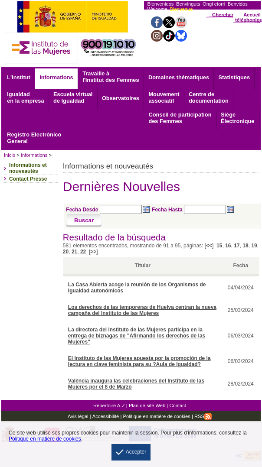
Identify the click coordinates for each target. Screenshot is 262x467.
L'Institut (18, 77)
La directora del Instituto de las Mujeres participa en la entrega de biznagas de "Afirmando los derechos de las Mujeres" (136, 336)
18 (245, 246)
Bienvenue (181, 9)
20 (66, 252)
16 (228, 246)
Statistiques (234, 77)
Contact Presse (28, 179)
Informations (56, 77)
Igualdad (25, 97)
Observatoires (120, 98)
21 (74, 252)
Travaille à (110, 76)
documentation (209, 97)
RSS (203, 416)
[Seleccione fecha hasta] (205, 209)
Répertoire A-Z (109, 405)
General (34, 137)
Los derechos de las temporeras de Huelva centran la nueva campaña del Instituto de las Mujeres (142, 310)
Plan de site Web (147, 405)
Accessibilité (105, 416)
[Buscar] (84, 220)
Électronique (238, 117)
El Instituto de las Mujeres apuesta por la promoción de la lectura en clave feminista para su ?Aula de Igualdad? (139, 361)
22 (83, 252)
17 (236, 246)
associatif (163, 97)
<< (209, 246)
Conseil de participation (179, 117)
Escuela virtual (72, 97)
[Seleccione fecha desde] (121, 209)
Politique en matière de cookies (155, 416)
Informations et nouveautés (28, 168)
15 (219, 246)
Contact (177, 405)
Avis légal (78, 416)
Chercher (222, 14)
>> (93, 252)
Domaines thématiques (178, 77)
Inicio (9, 155)
